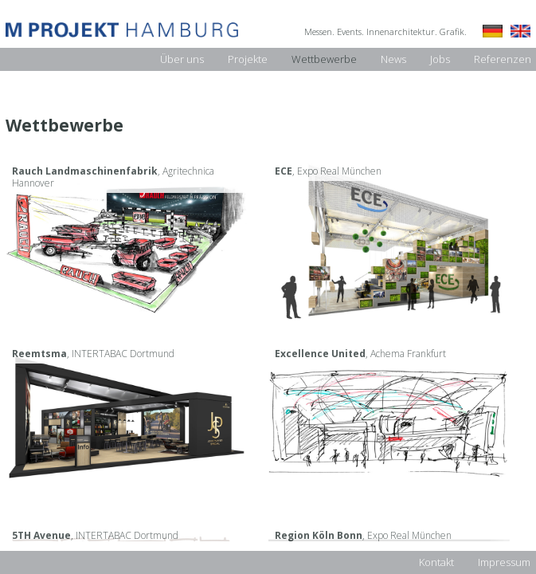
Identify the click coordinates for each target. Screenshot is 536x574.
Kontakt (436, 562)
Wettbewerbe (324, 59)
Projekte (248, 59)
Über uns (182, 59)
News (393, 59)
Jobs (440, 59)
